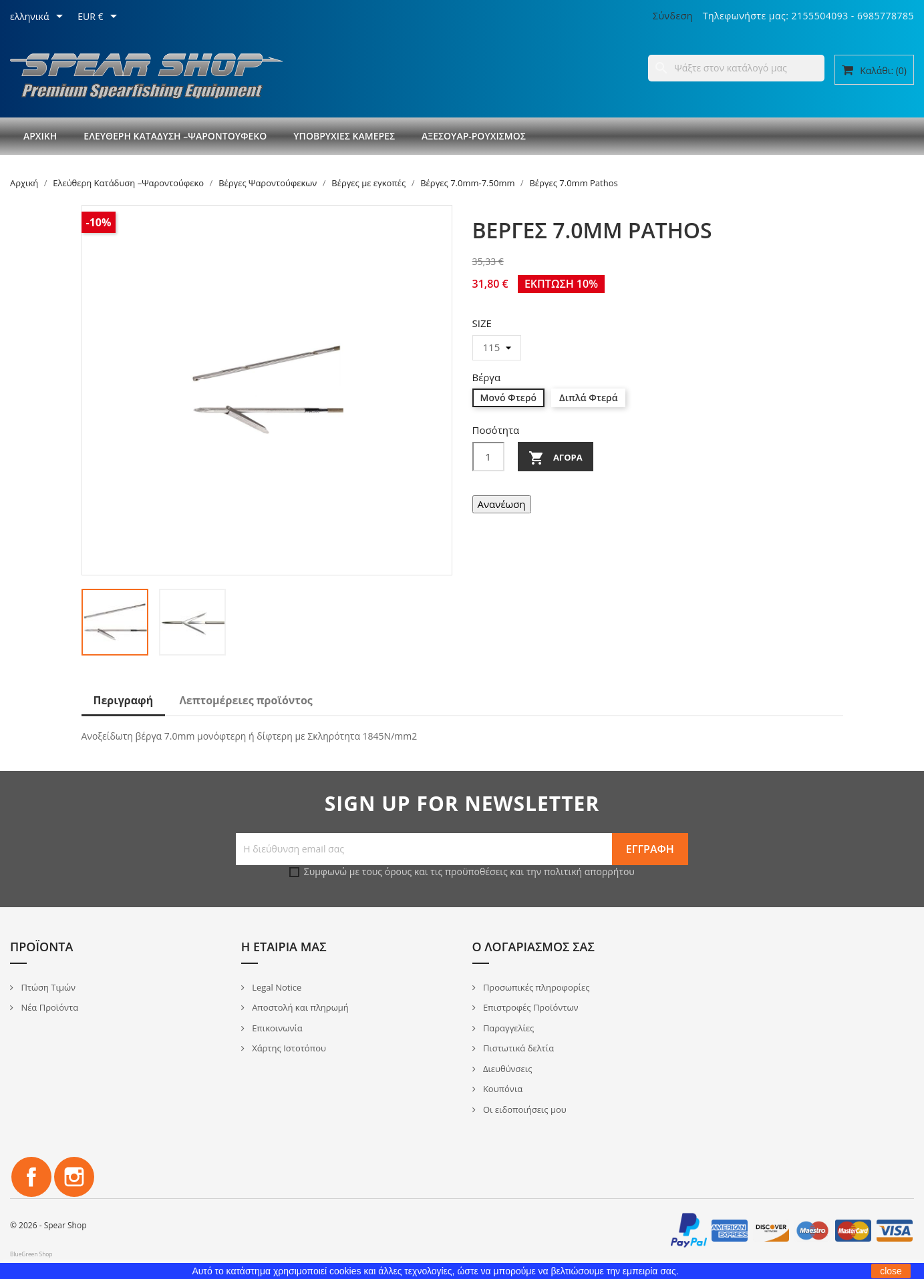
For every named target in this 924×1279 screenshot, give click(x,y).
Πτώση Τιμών (47, 987)
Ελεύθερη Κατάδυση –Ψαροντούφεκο (175, 136)
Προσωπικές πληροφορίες (535, 987)
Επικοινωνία (276, 1028)
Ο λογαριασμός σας (533, 947)
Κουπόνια (502, 1089)
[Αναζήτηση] (736, 68)
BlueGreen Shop (31, 1254)
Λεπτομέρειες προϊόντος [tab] (245, 700)
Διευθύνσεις (506, 1069)
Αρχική (40, 136)
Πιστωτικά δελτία (518, 1048)
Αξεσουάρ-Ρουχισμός (474, 136)
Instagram (74, 1177)
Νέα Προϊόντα (48, 1007)
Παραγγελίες (507, 1028)
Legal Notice (275, 987)
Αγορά (555, 458)
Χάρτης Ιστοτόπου (288, 1048)
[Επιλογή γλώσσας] (38, 17)
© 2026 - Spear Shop (48, 1225)
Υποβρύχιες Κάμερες (344, 136)
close (891, 1271)
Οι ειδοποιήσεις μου (524, 1109)
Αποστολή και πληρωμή (299, 1007)
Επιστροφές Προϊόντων (530, 1007)
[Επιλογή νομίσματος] (100, 17)
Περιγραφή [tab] (124, 700)
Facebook (31, 1177)
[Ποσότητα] (488, 456)
